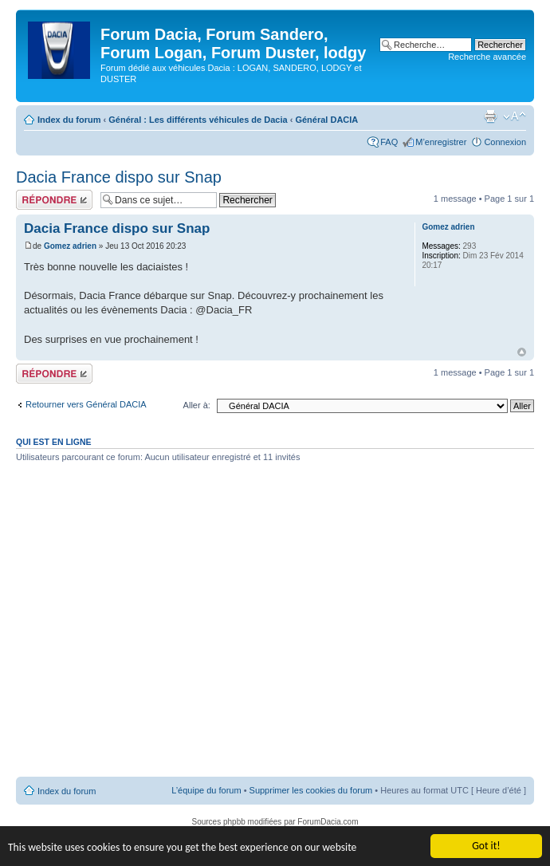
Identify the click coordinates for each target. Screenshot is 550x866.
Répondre (54, 200)
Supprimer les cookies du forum (311, 790)
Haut (521, 352)
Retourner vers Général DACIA (86, 404)
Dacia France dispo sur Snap (119, 177)
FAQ (389, 142)
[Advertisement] (149, 625)
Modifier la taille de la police (514, 116)
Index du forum (68, 119)
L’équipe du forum (206, 790)
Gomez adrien (70, 246)
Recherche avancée (487, 56)
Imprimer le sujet (490, 116)
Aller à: (196, 405)
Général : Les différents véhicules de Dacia (197, 119)
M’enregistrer (440, 142)
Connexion (505, 142)
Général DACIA (326, 119)
